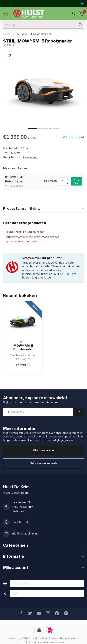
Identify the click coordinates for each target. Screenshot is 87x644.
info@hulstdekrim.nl (25, 534)
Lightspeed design (33, 642)
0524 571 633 (21, 522)
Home (7, 34)
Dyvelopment (57, 642)
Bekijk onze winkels (43, 463)
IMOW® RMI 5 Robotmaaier (34, 34)
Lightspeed (70, 638)
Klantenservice (43, 450)
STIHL (7, 45)
